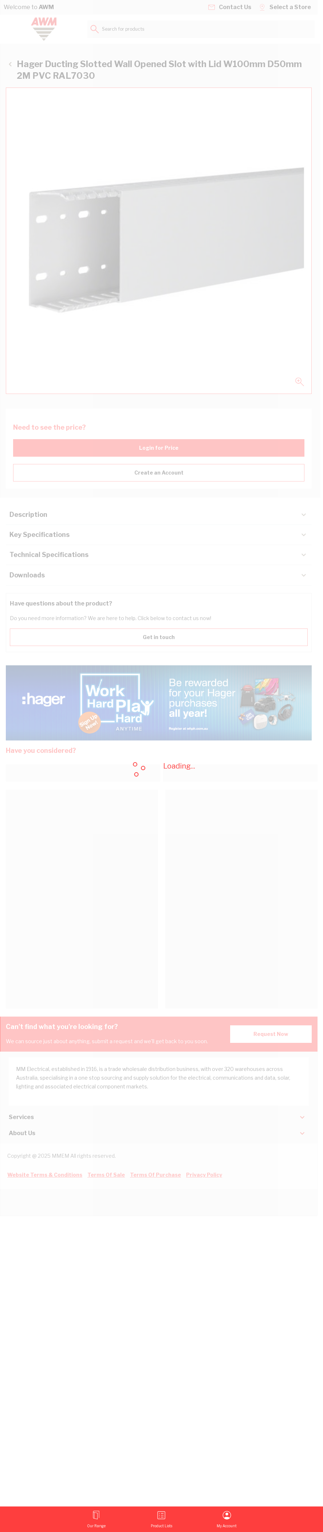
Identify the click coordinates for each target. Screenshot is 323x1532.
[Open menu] (96, 1519)
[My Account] (226, 1519)
